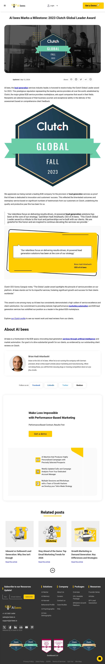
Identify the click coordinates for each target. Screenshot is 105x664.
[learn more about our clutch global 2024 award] (74, 646)
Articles (91, 596)
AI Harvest (45, 600)
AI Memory (45, 596)
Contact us (61, 600)
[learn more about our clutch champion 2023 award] (16, 646)
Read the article (11, 562)
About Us (60, 592)
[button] (4, 5)
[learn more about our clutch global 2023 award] (30, 646)
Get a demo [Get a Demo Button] (40, 433)
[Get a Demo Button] (93, 6)
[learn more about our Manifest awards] (52, 646)
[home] (15, 6)
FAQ (58, 609)
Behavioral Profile (47, 605)
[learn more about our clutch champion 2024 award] (89, 646)
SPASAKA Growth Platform (79, 604)
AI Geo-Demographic (46, 614)
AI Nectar (44, 592)
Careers (60, 596)
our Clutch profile (18, 318)
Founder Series (94, 592)
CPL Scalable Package (78, 597)
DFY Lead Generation (93, 602)
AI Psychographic (47, 609)
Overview (76, 592)
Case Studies (62, 605)
